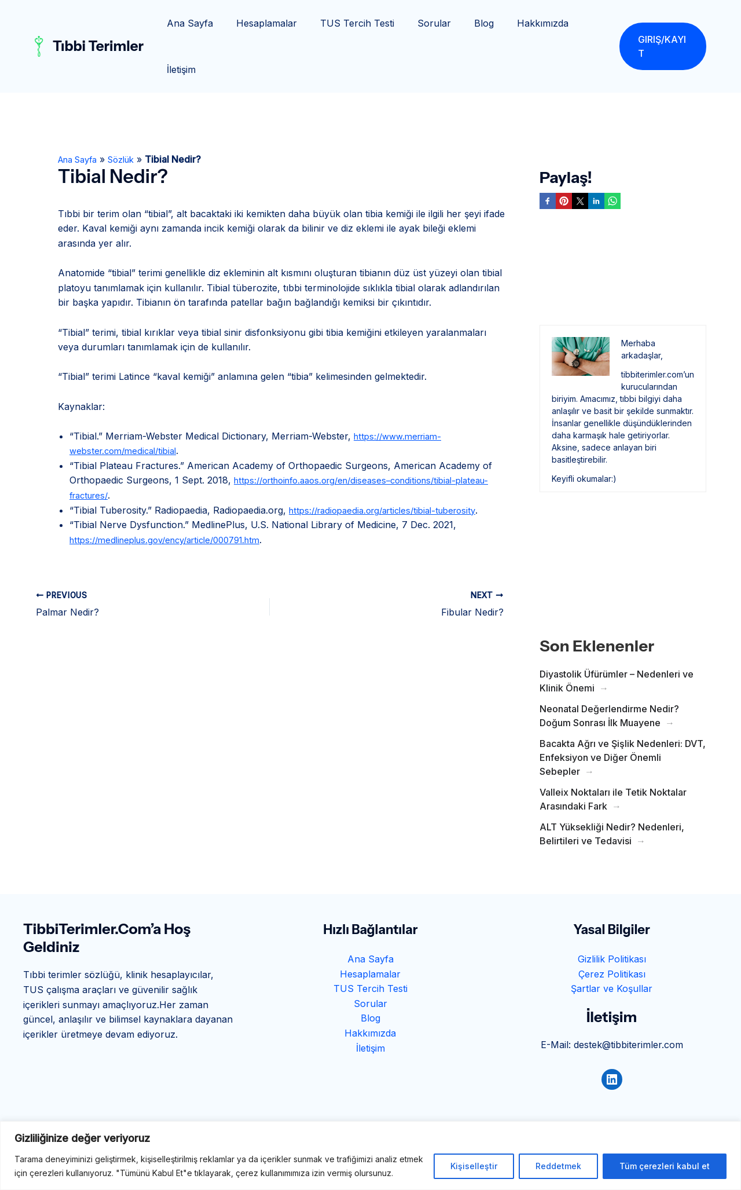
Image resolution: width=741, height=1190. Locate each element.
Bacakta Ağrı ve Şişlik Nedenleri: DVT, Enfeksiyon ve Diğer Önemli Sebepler (623, 711)
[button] (660, 23)
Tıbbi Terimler (98, 22)
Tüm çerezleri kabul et (664, 1166)
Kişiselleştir (473, 1166)
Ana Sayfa (191, 23)
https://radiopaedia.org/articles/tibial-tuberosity (391, 464)
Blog (466, 23)
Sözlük (130, 113)
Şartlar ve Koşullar (611, 942)
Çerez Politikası (611, 927)
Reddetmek (558, 1166)
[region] (370, 1155)
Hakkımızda (520, 23)
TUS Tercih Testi (349, 23)
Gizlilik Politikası (612, 912)
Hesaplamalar (263, 23)
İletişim (579, 23)
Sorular (421, 23)
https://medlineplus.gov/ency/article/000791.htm (175, 493)
